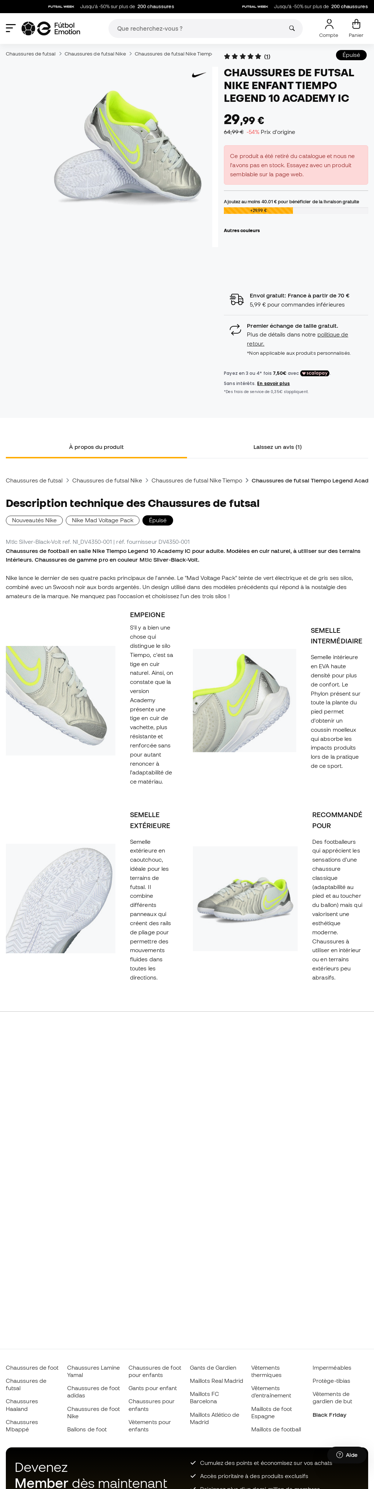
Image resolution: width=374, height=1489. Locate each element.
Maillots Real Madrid (217, 1380)
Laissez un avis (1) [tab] (277, 446)
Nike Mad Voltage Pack (102, 520)
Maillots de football (276, 1429)
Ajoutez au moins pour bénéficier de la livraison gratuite (291, 201)
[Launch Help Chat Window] (347, 1455)
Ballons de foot (87, 1429)
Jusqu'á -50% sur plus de (115, 6)
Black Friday (329, 1414)
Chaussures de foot (32, 1367)
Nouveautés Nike (34, 520)
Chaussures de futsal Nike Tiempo (175, 54)
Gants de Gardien (213, 1367)
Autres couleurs (242, 230)
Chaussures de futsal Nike (95, 54)
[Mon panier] (356, 28)
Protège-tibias (331, 1380)
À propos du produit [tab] (96, 446)
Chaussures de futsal (31, 54)
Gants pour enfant (153, 1388)
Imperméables (332, 1367)
